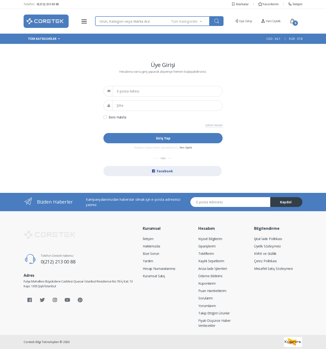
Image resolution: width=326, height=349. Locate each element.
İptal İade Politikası (268, 238)
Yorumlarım (207, 305)
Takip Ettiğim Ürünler (214, 313)
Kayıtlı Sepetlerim (211, 261)
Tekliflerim (206, 253)
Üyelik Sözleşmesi (267, 246)
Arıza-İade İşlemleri (212, 268)
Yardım (148, 261)
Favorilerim (268, 4)
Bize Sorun (151, 253)
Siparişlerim (206, 246)
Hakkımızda (151, 246)
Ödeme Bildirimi (210, 276)
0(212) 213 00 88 (58, 261)
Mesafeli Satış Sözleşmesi (273, 268)
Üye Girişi (243, 21)
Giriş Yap (163, 138)
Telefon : (41, 4)
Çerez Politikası (265, 261)
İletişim (295, 4)
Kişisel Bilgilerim (210, 238)
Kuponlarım (207, 283)
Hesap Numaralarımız (159, 268)
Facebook (162, 171)
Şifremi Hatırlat (214, 125)
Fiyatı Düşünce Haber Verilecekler (214, 323)
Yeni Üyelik (271, 21)
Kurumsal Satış (154, 276)
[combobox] (133, 21)
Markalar (240, 4)
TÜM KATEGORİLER (42, 38)
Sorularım (205, 298)
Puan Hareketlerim (212, 290)
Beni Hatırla (117, 117)
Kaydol (285, 202)
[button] (190, 21)
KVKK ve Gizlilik (265, 253)
